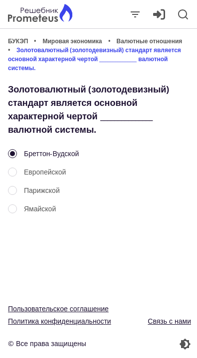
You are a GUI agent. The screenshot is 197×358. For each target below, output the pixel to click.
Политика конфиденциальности (59, 321)
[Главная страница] (40, 14)
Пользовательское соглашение (58, 308)
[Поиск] (183, 14)
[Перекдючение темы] (146, 344)
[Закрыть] (135, 14)
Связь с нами (169, 321)
